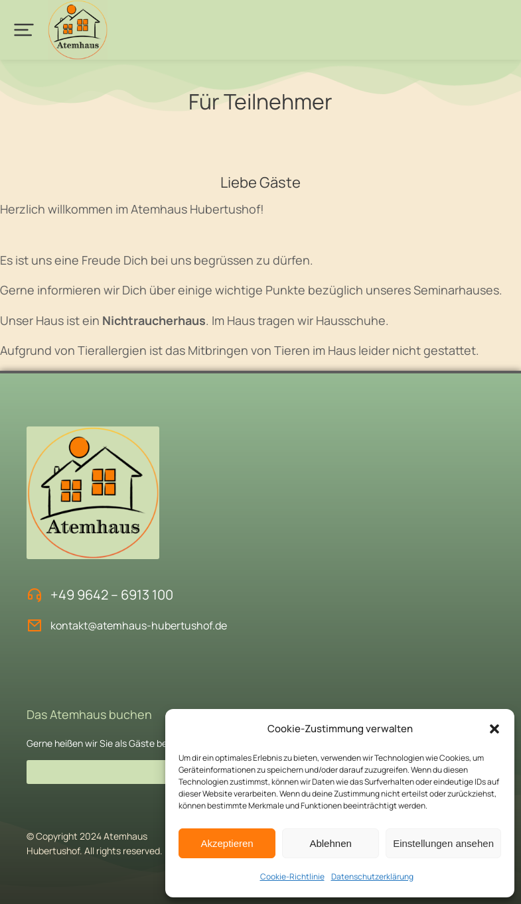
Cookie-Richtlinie (292, 876)
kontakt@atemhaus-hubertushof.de (138, 625)
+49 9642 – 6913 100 (111, 595)
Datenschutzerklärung (372, 876)
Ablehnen (330, 843)
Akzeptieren (226, 843)
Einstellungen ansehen (443, 843)
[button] (494, 729)
